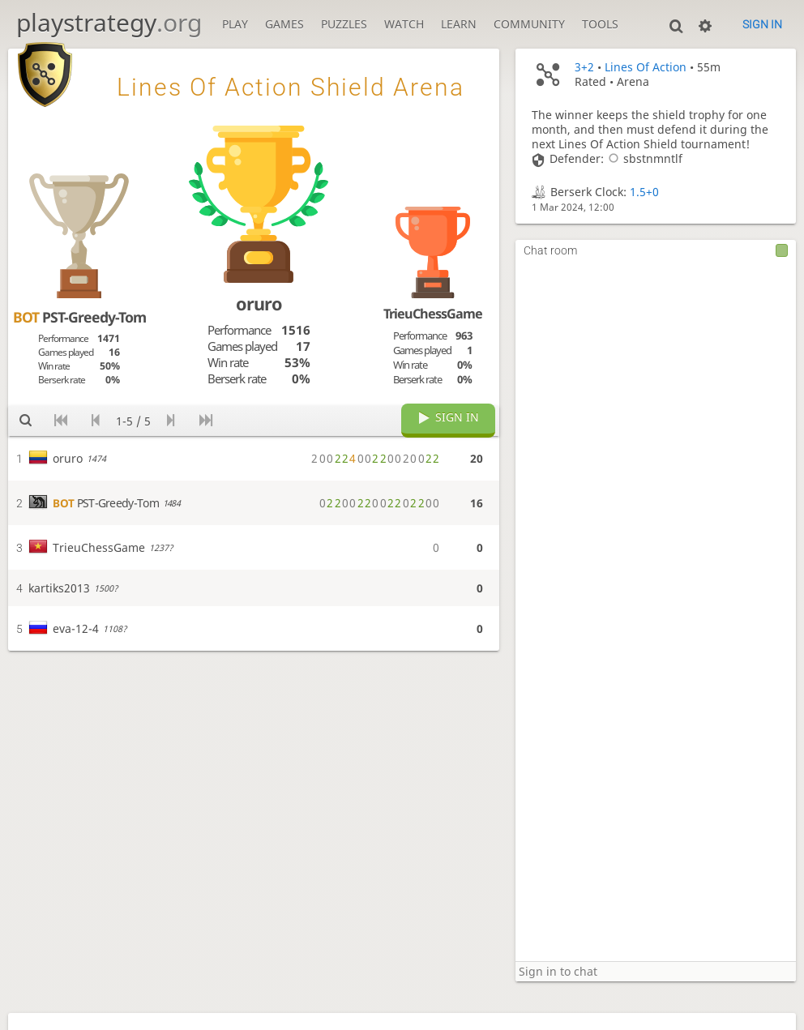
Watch (404, 24)
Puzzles (344, 24)
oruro (259, 303)
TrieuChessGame (432, 314)
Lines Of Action (645, 67)
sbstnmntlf (643, 159)
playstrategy (109, 22)
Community (529, 24)
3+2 (584, 67)
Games (284, 24)
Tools (600, 24)
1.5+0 (644, 192)
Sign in (762, 24)
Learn (459, 24)
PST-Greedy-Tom (79, 317)
